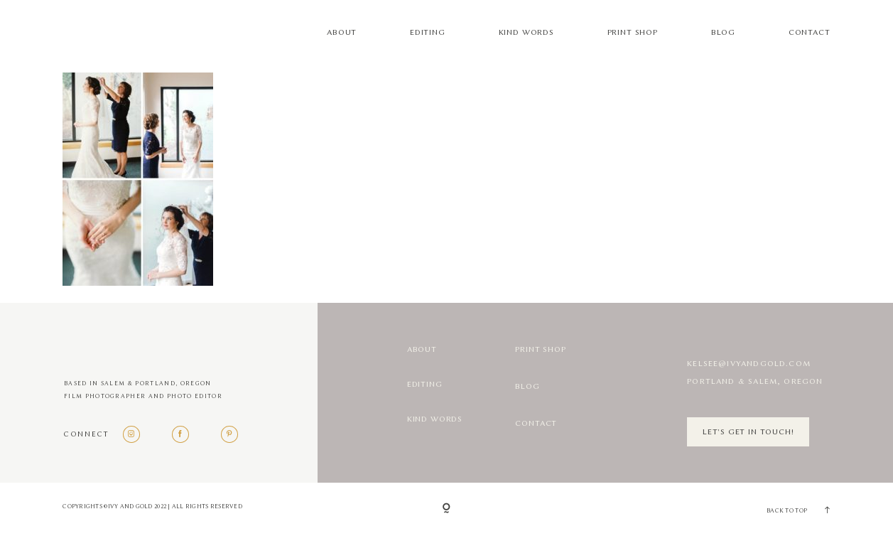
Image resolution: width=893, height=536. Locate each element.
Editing (427, 32)
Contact (809, 32)
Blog (723, 32)
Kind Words (526, 32)
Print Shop (632, 32)
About (342, 32)
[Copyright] (446, 509)
